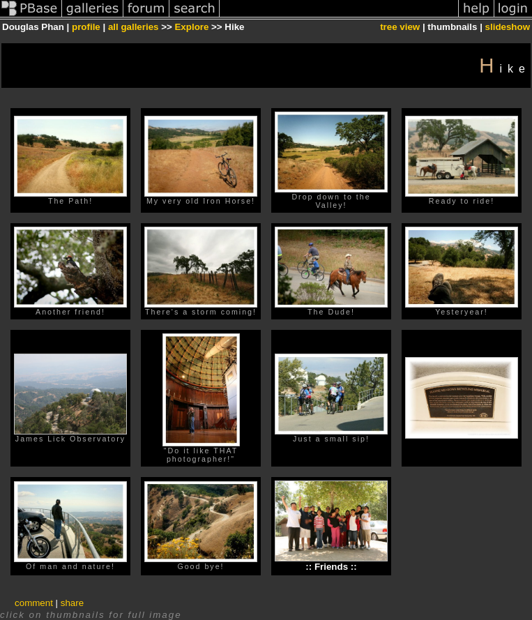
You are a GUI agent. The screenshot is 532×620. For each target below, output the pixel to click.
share (72, 603)
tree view (400, 27)
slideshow (507, 27)
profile (86, 27)
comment (34, 603)
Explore (191, 27)
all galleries (133, 27)
